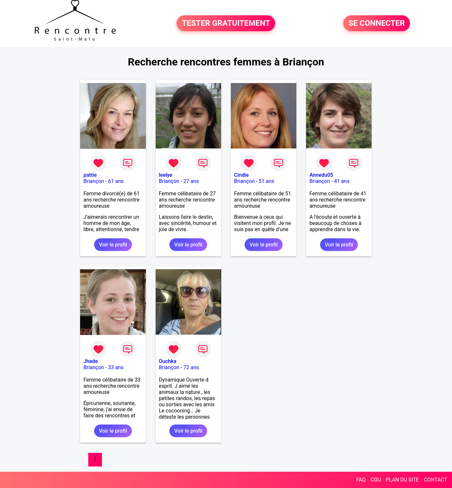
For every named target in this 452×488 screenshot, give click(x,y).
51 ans (266, 181)
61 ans (116, 181)
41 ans (342, 181)
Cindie (241, 175)
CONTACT (435, 480)
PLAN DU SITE (402, 480)
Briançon (93, 181)
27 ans (191, 181)
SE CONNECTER (376, 23)
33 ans (116, 367)
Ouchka (168, 361)
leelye (166, 175)
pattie (90, 175)
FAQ (361, 480)
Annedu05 (321, 175)
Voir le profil (113, 245)
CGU (376, 480)
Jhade (90, 361)
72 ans (191, 367)
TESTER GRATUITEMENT (226, 23)
